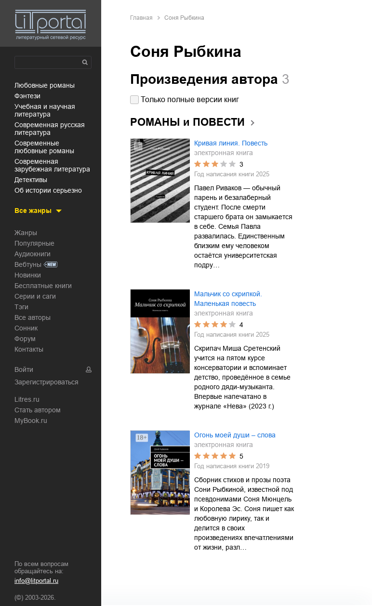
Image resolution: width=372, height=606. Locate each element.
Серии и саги (35, 296)
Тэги (21, 307)
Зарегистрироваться (46, 382)
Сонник (26, 328)
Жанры (25, 233)
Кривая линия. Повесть (230, 143)
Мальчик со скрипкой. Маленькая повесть (228, 298)
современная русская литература (49, 128)
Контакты (28, 349)
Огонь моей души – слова (235, 435)
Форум (25, 339)
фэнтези (27, 96)
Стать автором (37, 410)
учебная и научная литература (44, 110)
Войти (23, 369)
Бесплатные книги (43, 286)
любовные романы (44, 85)
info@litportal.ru (36, 580)
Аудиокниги (32, 254)
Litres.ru (27, 399)
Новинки (27, 275)
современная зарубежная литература (52, 165)
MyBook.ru (30, 420)
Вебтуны (27, 264)
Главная (141, 17)
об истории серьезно (48, 190)
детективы (30, 180)
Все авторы (32, 317)
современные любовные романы (44, 147)
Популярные (34, 243)
